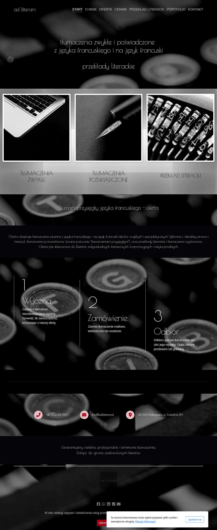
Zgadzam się (145, 519)
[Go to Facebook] (98, 504)
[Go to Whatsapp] (103, 504)
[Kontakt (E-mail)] (118, 504)
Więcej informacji (96, 521)
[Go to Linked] (108, 504)
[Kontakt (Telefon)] (113, 504)
